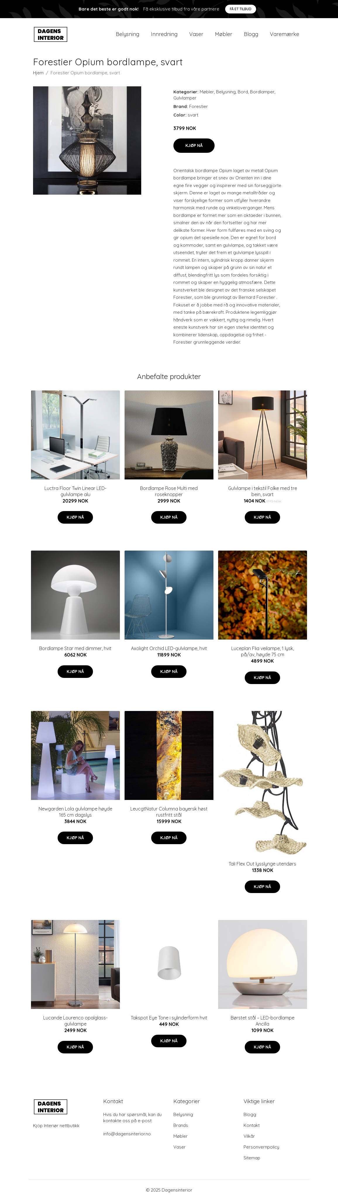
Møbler (223, 35)
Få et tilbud (240, 9)
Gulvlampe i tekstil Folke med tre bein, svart (262, 494)
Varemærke (284, 35)
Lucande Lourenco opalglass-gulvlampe (75, 1024)
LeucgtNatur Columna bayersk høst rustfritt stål (169, 815)
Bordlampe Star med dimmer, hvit (75, 651)
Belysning (127, 35)
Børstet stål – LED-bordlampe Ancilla (262, 1024)
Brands (180, 1128)
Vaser (196, 35)
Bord (243, 94)
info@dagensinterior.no (127, 1136)
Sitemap (252, 1160)
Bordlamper (262, 94)
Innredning (164, 35)
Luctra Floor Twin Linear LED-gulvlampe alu (75, 494)
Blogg (251, 35)
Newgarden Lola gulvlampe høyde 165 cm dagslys (75, 815)
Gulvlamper (184, 101)
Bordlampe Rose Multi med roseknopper (169, 494)
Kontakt (252, 1128)
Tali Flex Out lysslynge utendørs (262, 867)
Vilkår (249, 1139)
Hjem (38, 75)
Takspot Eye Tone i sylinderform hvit (169, 1021)
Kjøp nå (194, 148)
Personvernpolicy (261, 1150)
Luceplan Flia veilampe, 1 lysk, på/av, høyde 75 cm (262, 655)
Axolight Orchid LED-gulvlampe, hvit (169, 651)
